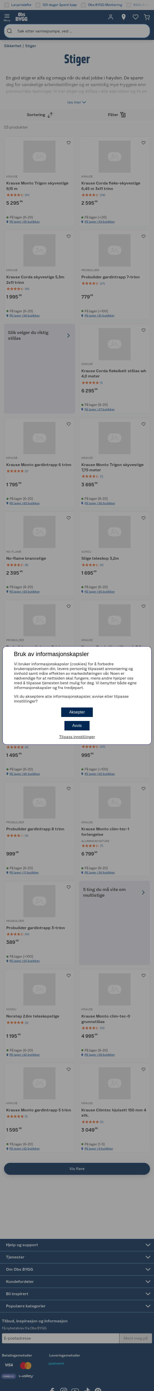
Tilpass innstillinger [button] (77, 736)
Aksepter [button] (77, 712)
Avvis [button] (77, 725)
